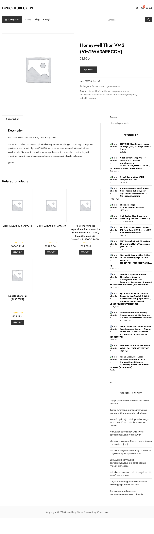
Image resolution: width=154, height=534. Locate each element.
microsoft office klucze (98, 91)
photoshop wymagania (124, 94)
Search (114, 117)
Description (12, 119)
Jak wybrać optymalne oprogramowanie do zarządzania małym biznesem (128, 462)
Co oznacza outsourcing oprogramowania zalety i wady (126, 492)
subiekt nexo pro (88, 98)
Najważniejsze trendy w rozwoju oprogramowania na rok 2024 (126, 433)
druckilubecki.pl (18, 8)
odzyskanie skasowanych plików (96, 94)
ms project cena (120, 91)
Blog (37, 19)
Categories (12, 19)
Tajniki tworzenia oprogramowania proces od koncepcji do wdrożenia (128, 411)
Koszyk (47, 19)
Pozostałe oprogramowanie (106, 86)
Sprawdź (88, 69)
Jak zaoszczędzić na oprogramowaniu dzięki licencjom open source (130, 452)
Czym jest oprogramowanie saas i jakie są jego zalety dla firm (128, 483)
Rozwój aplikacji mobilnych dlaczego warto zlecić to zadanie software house (129, 422)
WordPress (102, 512)
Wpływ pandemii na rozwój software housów (129, 402)
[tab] (12, 119)
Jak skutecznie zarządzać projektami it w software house (131, 474)
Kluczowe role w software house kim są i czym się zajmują (131, 443)
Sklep (28, 19)
